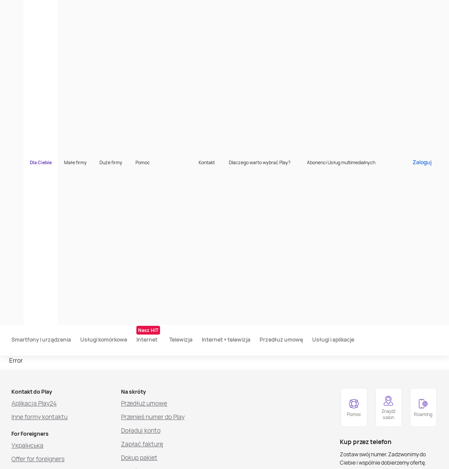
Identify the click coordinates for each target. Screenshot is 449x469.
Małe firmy (114, 9)
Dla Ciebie (79, 9)
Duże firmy (149, 9)
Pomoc (181, 9)
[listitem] (53, 457)
